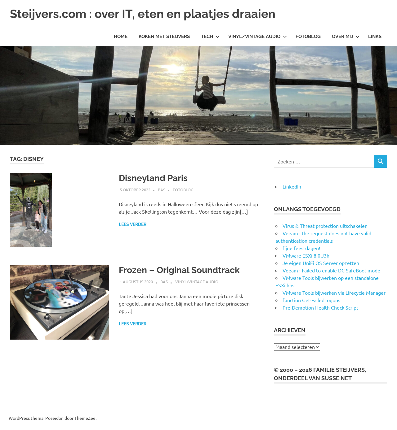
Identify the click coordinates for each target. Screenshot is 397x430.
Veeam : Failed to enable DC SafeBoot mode (331, 270)
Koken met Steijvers (164, 36)
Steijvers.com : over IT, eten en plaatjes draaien (142, 14)
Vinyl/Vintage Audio (257, 36)
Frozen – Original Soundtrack (179, 270)
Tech (210, 36)
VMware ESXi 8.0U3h (306, 255)
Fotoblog (308, 36)
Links (374, 36)
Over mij (345, 36)
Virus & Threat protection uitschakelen (325, 226)
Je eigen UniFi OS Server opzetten (321, 263)
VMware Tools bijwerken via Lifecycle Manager (334, 292)
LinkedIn (292, 186)
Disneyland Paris (153, 178)
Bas (161, 189)
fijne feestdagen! (301, 248)
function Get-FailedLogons (311, 300)
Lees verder (132, 224)
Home (120, 36)
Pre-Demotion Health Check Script (320, 307)
